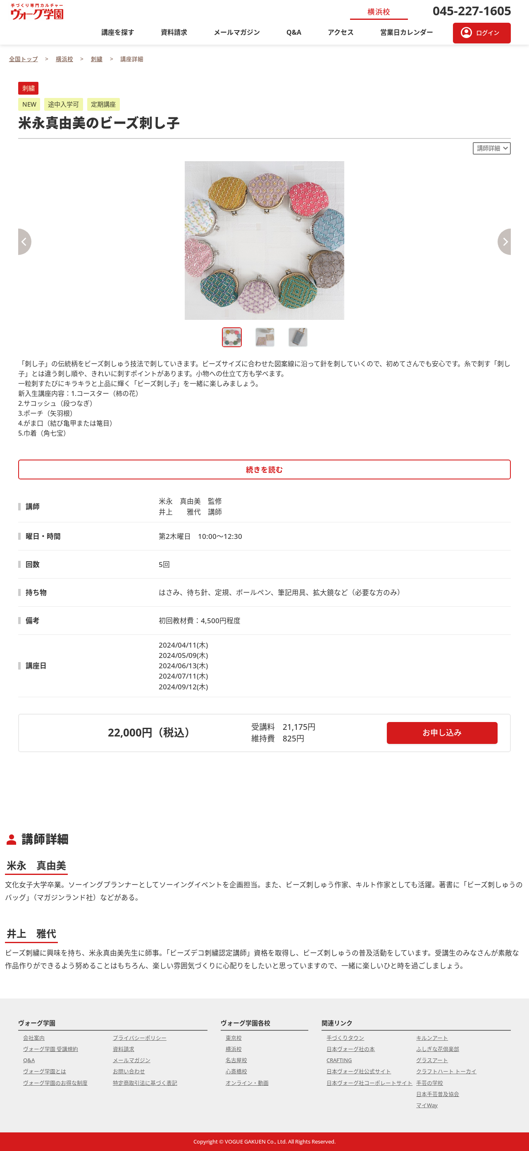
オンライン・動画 (247, 1083)
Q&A (293, 32)
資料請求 (174, 32)
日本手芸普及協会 (437, 1094)
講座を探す (117, 32)
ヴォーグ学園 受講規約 (50, 1049)
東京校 (234, 1037)
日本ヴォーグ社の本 (350, 1049)
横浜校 (234, 1049)
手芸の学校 (429, 1083)
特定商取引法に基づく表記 (145, 1083)
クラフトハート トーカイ (446, 1071)
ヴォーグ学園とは (44, 1071)
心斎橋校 (236, 1071)
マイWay (427, 1105)
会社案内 (34, 1037)
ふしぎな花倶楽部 (437, 1049)
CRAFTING (339, 1060)
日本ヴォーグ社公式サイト (358, 1071)
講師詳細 (488, 148)
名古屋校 (236, 1060)
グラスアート (432, 1060)
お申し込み (442, 732)
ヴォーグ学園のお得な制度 (55, 1083)
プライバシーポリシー (140, 1037)
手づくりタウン (345, 1037)
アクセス (341, 32)
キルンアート (432, 1037)
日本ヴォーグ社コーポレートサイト (369, 1083)
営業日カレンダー (406, 32)
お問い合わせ (129, 1071)
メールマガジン (237, 32)
